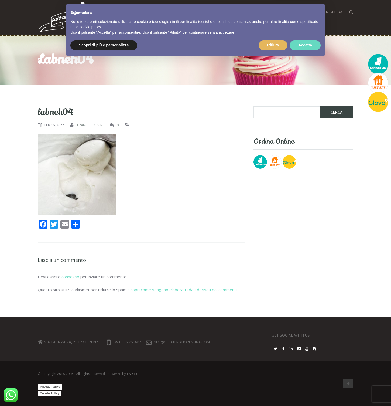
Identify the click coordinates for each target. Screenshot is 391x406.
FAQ (271, 12)
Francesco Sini (90, 125)
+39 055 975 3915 (125, 342)
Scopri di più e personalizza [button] (104, 391)
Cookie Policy (49, 393)
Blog (225, 12)
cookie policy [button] (90, 373)
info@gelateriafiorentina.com (190, 342)
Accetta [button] (305, 391)
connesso (70, 276)
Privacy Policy (50, 386)
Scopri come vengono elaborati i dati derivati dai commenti (182, 289)
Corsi (189, 12)
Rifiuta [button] (273, 391)
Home (171, 12)
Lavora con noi (298, 12)
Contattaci (332, 12)
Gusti (207, 12)
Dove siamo (248, 12)
